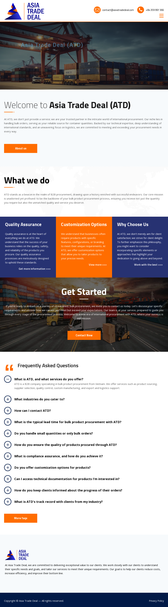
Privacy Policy (156, 600)
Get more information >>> (35, 268)
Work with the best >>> (148, 264)
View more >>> (98, 264)
